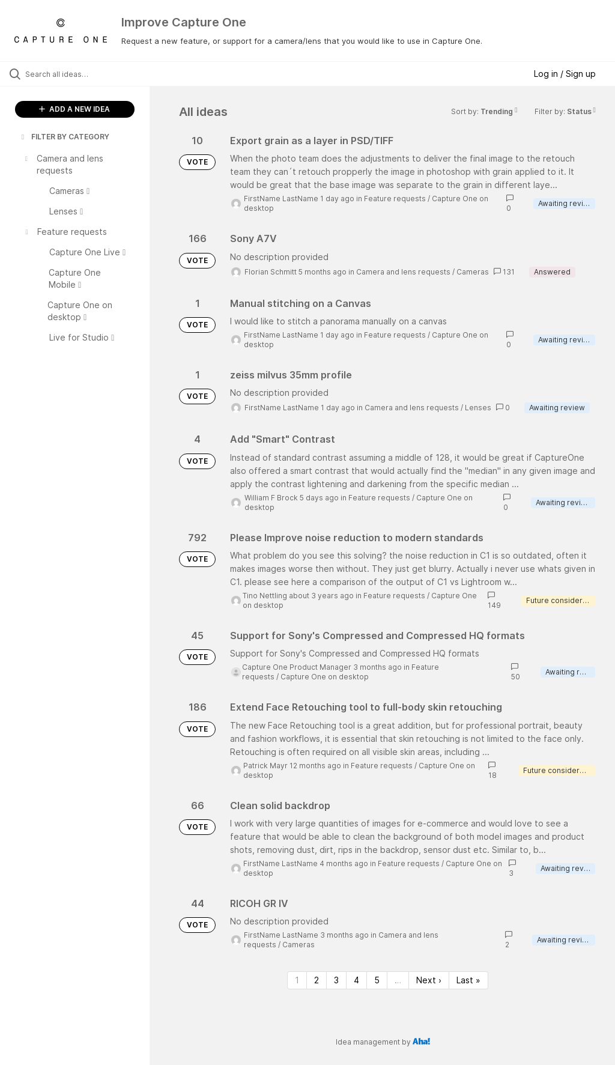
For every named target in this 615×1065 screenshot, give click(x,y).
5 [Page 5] (377, 980)
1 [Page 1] (297, 980)
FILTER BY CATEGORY (64, 136)
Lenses (478, 407)
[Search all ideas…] (81, 74)
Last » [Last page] (468, 980)
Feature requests (395, 198)
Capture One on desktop (324, 676)
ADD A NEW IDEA (74, 109)
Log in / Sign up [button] (565, 73)
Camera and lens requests (403, 271)
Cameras (472, 271)
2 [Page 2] (316, 980)
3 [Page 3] (336, 980)
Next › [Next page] (428, 980)
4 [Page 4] (356, 980)
